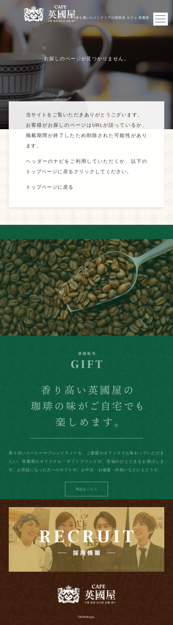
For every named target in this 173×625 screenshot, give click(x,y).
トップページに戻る (50, 190)
